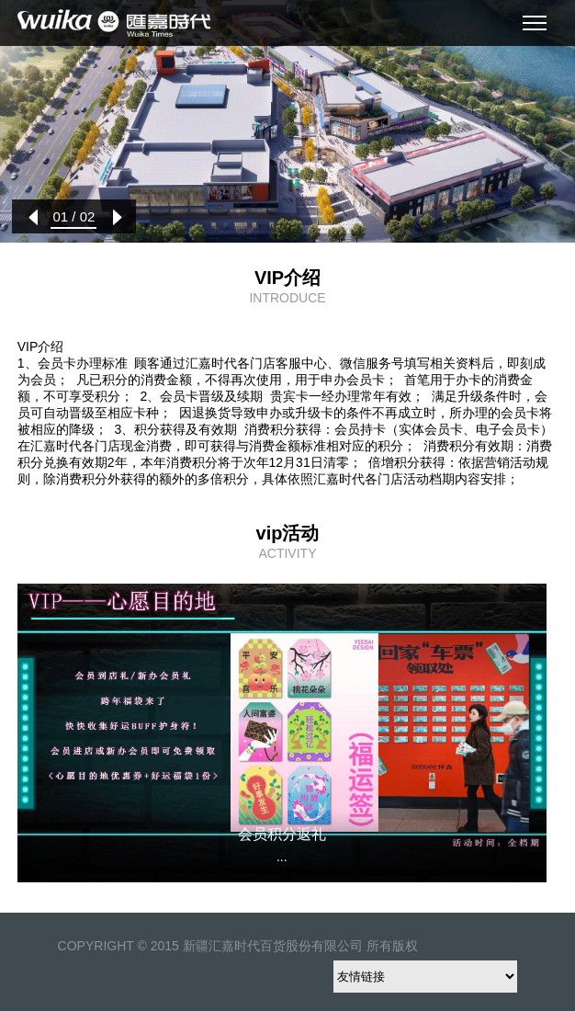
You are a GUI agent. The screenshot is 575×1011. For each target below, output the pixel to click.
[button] (33, 218)
